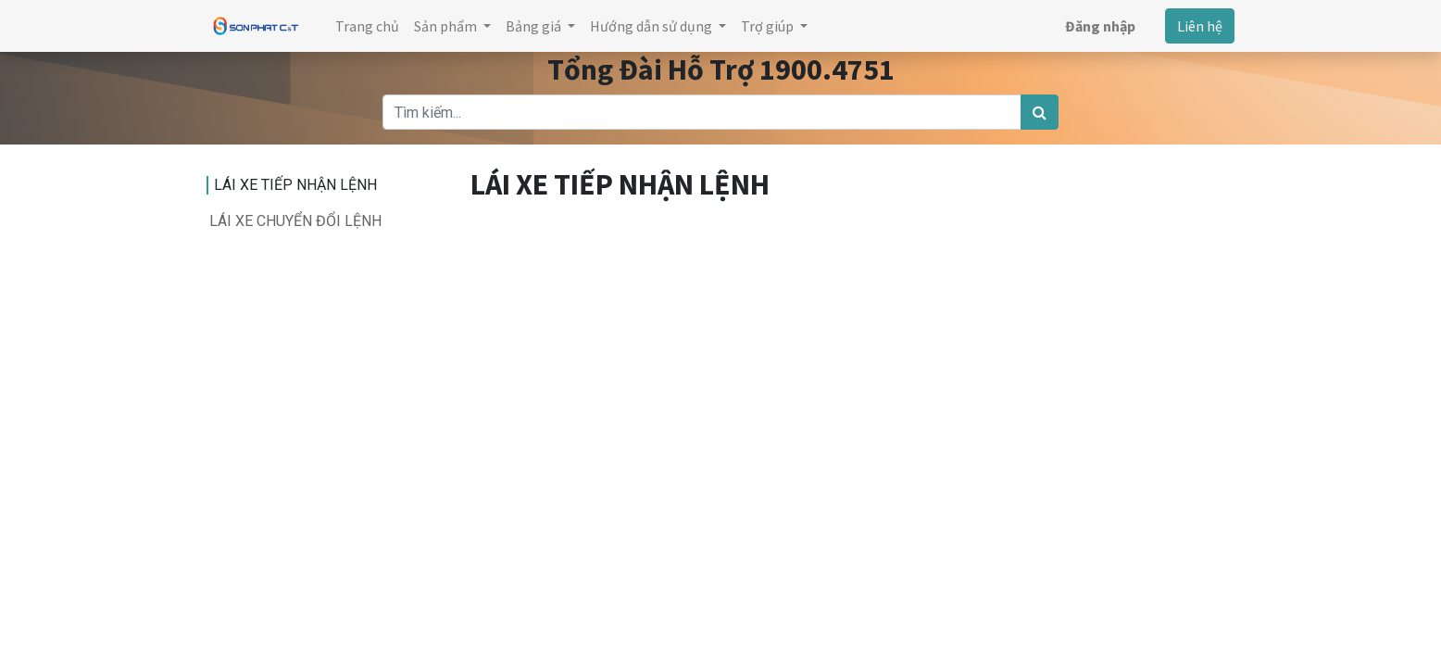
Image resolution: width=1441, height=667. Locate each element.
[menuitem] (367, 25)
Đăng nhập (1100, 26)
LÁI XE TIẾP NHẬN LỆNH (295, 185)
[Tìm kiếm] (1040, 112)
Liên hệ (1199, 26)
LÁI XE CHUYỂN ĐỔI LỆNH (295, 221)
